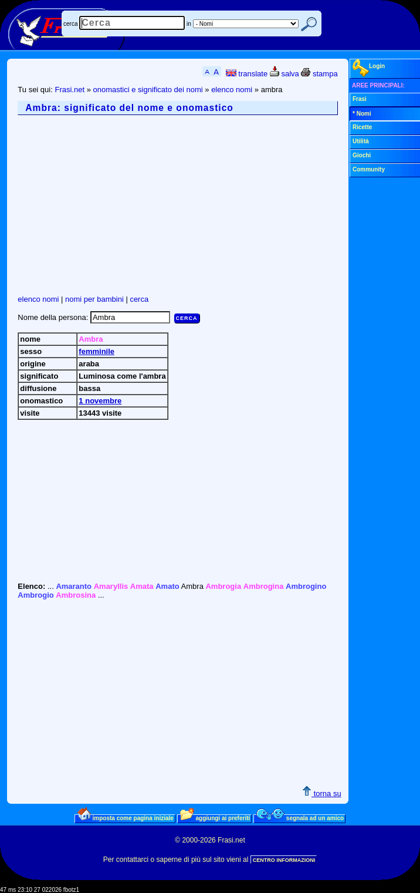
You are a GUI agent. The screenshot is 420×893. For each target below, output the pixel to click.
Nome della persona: (54, 317)
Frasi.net (69, 89)
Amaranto (74, 586)
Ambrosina (76, 595)
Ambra (91, 339)
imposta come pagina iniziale (125, 817)
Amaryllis (111, 586)
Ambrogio (35, 595)
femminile (96, 351)
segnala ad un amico (300, 817)
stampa (319, 73)
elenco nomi (231, 89)
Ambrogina (263, 586)
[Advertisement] (218, 205)
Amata (142, 586)
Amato (167, 586)
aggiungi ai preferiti (215, 817)
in (189, 24)
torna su (321, 793)
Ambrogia (223, 586)
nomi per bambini (94, 299)
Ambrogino (306, 586)
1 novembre (100, 400)
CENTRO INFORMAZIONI (284, 860)
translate (246, 73)
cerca (70, 24)
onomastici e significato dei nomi (148, 89)
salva (284, 73)
